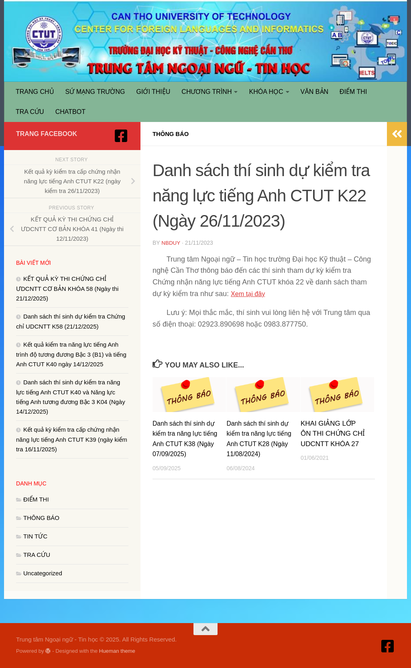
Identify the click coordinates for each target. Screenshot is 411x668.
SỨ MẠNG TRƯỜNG (95, 91)
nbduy (171, 243)
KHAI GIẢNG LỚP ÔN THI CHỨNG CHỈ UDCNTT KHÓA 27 (333, 433)
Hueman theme (117, 651)
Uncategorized (42, 573)
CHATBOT (70, 111)
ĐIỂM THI (353, 91)
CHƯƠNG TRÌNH (206, 91)
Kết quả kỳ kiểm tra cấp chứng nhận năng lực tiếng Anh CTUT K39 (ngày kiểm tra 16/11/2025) (71, 439)
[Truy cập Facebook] (121, 136)
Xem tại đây (250, 293)
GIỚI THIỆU (153, 91)
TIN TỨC (35, 536)
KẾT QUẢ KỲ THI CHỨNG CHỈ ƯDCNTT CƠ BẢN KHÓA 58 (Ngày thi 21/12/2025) (67, 288)
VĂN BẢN (315, 91)
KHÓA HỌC (266, 91)
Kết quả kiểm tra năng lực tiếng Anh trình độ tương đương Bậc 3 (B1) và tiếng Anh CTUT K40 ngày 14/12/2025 (71, 354)
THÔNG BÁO (172, 133)
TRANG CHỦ (35, 91)
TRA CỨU (30, 111)
